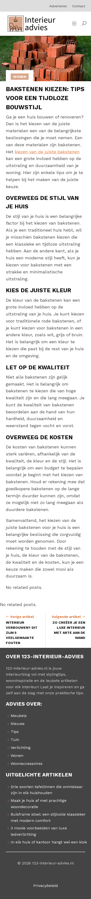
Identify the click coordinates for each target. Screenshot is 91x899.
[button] (84, 23)
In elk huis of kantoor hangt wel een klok (49, 842)
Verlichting (21, 747)
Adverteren (58, 6)
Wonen (19, 77)
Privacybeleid (45, 885)
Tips (15, 731)
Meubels (19, 715)
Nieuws (18, 723)
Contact (78, 6)
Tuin (15, 739)
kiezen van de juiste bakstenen (47, 151)
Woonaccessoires (26, 763)
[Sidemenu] (74, 23)
